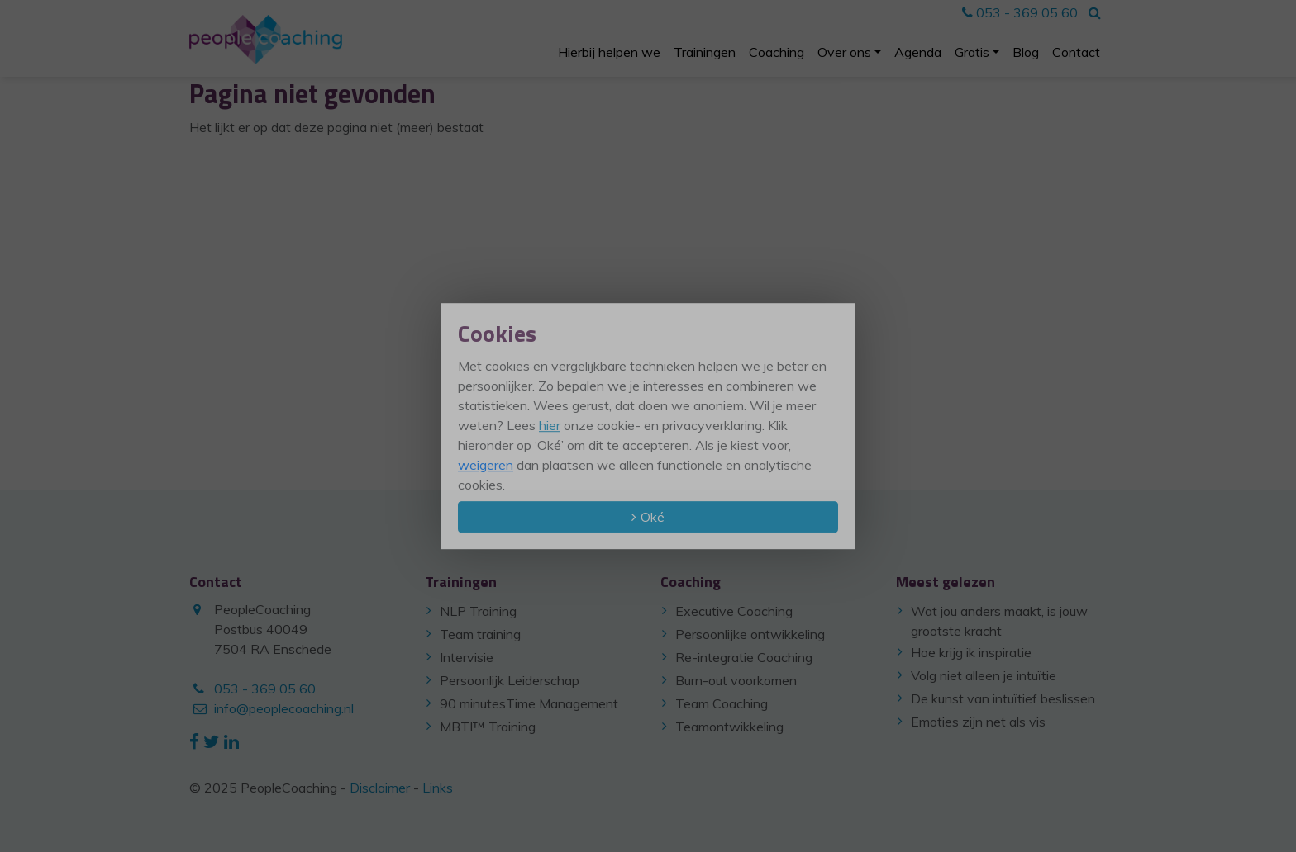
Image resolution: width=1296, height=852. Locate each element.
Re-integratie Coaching (743, 657)
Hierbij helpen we (609, 52)
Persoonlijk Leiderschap (509, 680)
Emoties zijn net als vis (978, 721)
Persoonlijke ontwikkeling (750, 634)
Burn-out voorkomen (736, 680)
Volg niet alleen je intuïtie (983, 675)
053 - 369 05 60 (1020, 12)
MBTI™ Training (488, 726)
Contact (1076, 52)
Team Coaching (721, 703)
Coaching (776, 52)
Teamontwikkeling (729, 726)
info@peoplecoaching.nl (284, 708)
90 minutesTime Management (529, 703)
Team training (480, 634)
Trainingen (705, 52)
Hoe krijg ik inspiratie (971, 652)
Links (437, 787)
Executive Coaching (734, 611)
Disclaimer (380, 787)
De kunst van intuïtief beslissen (1003, 698)
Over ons (844, 52)
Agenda (917, 52)
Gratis (972, 52)
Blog (1025, 52)
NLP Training (478, 611)
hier (549, 425)
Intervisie (466, 657)
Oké (653, 517)
